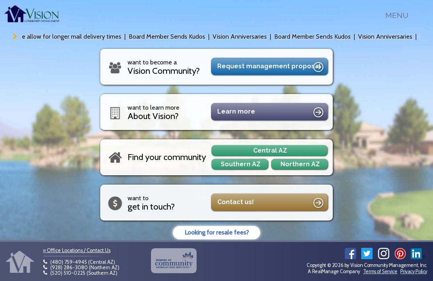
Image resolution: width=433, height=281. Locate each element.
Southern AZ (241, 164)
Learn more (271, 112)
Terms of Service (380, 271)
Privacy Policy (413, 271)
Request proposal (271, 67)
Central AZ (270, 150)
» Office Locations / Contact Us (76, 250)
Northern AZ (300, 164)
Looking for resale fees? (217, 232)
